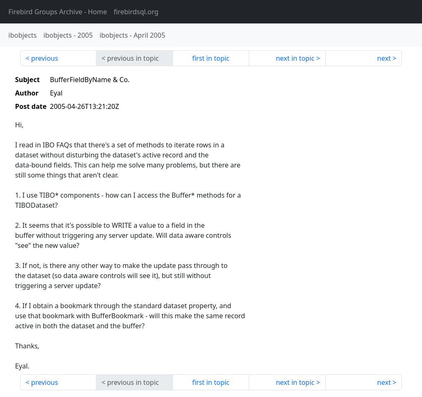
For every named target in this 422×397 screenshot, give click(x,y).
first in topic (210, 58)
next (384, 58)
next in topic (295, 58)
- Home (57, 11)
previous (44, 58)
